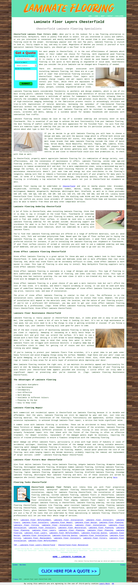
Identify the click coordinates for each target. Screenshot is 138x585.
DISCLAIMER (119, 16)
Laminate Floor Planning (111, 523)
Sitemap (15, 564)
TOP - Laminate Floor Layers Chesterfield (34, 545)
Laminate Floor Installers (99, 520)
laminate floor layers (75, 77)
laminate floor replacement (52, 508)
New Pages (23, 564)
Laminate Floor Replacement (37, 538)
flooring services (77, 510)
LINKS (96, 16)
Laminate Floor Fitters (95, 538)
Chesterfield (69, 186)
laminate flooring (68, 159)
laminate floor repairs (92, 500)
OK (113, 584)
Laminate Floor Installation (68, 520)
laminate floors (88, 495)
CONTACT (110, 16)
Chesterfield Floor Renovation (73, 545)
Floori (16, 579)
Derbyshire (110, 510)
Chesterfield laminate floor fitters (51, 487)
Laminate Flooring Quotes (94, 533)
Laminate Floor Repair (62, 523)
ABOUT (103, 16)
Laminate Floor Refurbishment (36, 520)
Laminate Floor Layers (44, 530)
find (21, 464)
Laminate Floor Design (86, 523)
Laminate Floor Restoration (72, 528)
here (115, 477)
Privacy (122, 564)
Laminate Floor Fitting (26, 525)
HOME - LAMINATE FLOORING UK (69, 557)
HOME (90, 16)
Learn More (104, 584)
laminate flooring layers (37, 47)
